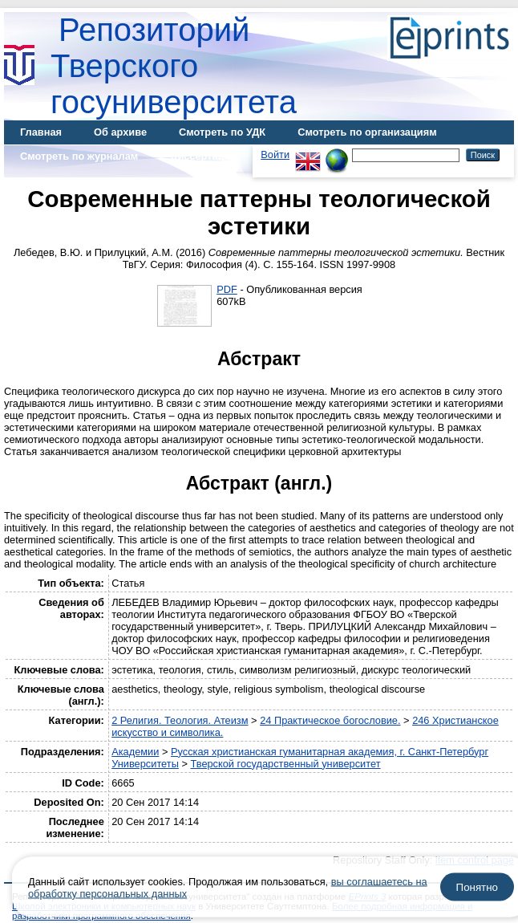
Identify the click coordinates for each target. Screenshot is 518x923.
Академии (135, 752)
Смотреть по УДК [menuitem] (222, 132)
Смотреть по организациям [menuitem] (367, 132)
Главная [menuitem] (41, 132)
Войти (275, 154)
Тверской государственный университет (285, 764)
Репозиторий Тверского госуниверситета (174, 66)
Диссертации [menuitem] (203, 156)
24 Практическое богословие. (330, 720)
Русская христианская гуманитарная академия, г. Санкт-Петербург (329, 752)
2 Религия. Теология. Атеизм (179, 720)
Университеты (145, 764)
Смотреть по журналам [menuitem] (79, 156)
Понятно (477, 887)
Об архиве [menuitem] (120, 132)
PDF (227, 289)
